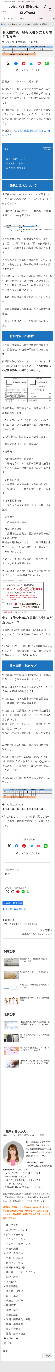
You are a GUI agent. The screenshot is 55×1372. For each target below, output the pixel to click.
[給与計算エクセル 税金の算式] (11, 975)
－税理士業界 (11, 1310)
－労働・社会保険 (13, 1258)
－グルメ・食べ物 (13, 1234)
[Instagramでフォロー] (12, 891)
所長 (35, 42)
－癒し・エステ (12, 1296)
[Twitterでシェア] (8, 64)
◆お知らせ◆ (11, 1338)
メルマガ (40, 19)
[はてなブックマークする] (31, 64)
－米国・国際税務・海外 (17, 1319)
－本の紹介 (10, 1281)
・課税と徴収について (15, 159)
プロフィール (24, 19)
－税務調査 (10, 1305)
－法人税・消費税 (13, 1291)
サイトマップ (8, 19)
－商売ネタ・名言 (13, 1263)
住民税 (8, 909)
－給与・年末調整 (13, 903)
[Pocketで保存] (38, 846)
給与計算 (21, 909)
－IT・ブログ (11, 1225)
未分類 (7, 1343)
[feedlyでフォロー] (28, 891)
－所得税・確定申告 (15, 1267)
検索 (5, 1351)
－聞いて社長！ (12, 1329)
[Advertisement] (27, 1105)
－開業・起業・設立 (15, 1333)
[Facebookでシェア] (16, 64)
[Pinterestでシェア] (24, 64)
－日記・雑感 (11, 1277)
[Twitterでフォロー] (7, 891)
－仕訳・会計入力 (13, 1253)
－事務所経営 (11, 1248)
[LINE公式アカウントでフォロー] (23, 891)
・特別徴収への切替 (13, 163)
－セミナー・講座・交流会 (18, 1244)
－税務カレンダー (13, 1300)
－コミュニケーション (16, 1239)
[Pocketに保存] (39, 64)
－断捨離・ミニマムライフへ (19, 1272)
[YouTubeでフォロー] (18, 891)
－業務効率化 (11, 1286)
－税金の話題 (11, 1314)
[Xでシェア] (9, 846)
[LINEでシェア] (47, 64)
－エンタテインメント (16, 1229)
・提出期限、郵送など (15, 167)
